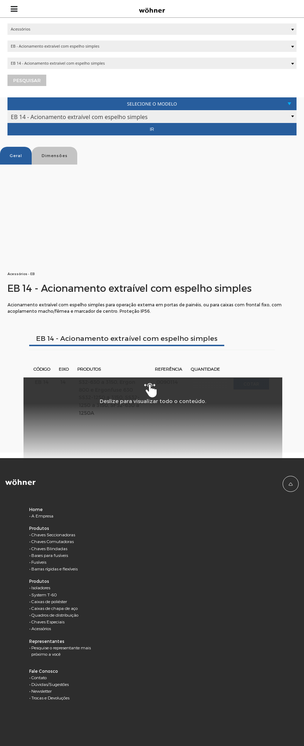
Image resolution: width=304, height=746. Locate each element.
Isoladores (40, 587)
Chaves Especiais (47, 621)
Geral (16, 155)
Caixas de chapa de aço (54, 608)
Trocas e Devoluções (50, 697)
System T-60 (44, 594)
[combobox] (151, 29)
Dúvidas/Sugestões (50, 684)
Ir (152, 129)
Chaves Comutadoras (52, 541)
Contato (39, 677)
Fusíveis (38, 561)
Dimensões (55, 155)
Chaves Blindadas (49, 548)
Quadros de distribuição (54, 614)
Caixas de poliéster (49, 601)
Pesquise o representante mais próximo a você (61, 650)
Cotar (251, 383)
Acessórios (41, 628)
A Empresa (42, 515)
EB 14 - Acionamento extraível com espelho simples (126, 338)
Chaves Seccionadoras (53, 534)
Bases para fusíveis (49, 555)
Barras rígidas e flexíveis (54, 568)
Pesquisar (27, 80)
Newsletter (41, 690)
